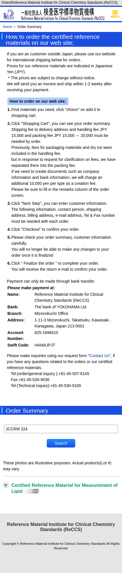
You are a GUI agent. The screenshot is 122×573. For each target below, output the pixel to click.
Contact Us (99, 355)
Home (7, 27)
